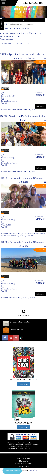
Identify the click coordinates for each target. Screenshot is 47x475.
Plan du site (23, 461)
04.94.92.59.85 (33, 3)
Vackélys (33, 470)
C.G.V (23, 456)
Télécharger (23, 384)
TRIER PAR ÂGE (21, 44)
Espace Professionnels (23, 463)
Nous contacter (23, 466)
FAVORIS (2, 24)
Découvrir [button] (40, 106)
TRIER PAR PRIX (6, 44)
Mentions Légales (23, 458)
